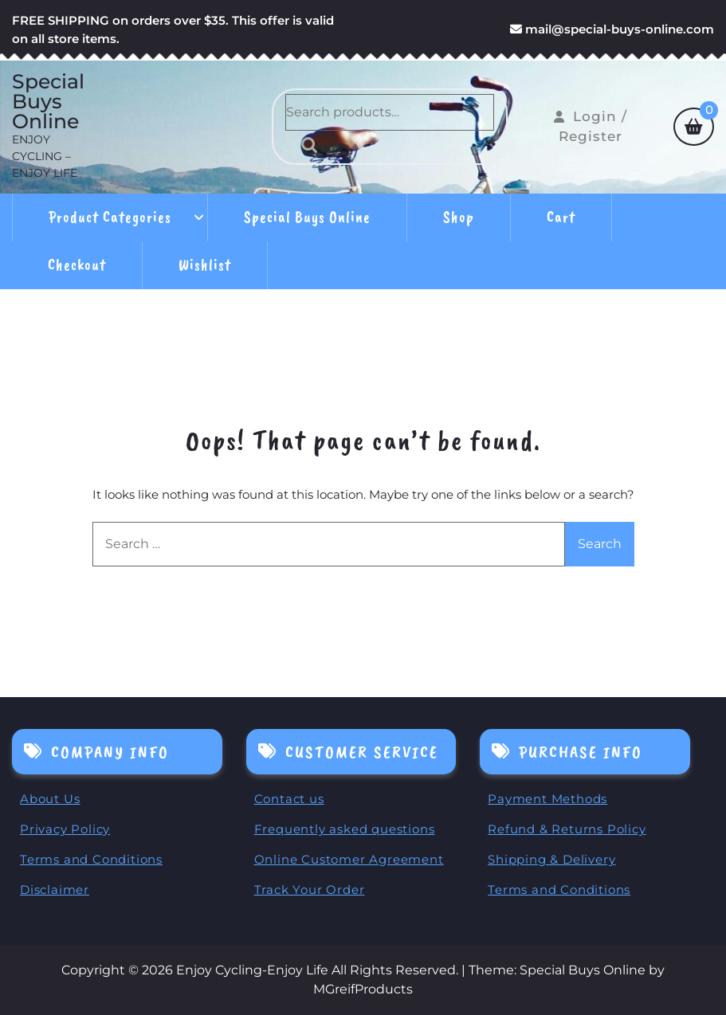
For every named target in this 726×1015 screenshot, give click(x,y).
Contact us (289, 798)
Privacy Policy (65, 829)
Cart (561, 217)
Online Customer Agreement (349, 859)
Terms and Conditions (91, 859)
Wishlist (205, 265)
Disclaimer (54, 889)
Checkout (77, 265)
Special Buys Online (48, 101)
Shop (458, 217)
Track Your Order (309, 889)
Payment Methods (547, 798)
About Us (50, 798)
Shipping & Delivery (551, 859)
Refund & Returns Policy (567, 829)
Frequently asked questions (344, 829)
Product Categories (110, 217)
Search (305, 145)
